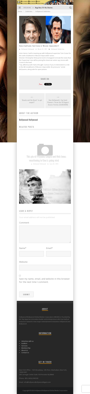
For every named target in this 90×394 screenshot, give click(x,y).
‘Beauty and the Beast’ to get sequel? (32, 101)
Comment (24, 222)
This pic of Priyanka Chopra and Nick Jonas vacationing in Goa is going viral (46, 158)
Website (23, 261)
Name (22, 248)
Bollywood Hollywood (27, 49)
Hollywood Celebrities (57, 49)
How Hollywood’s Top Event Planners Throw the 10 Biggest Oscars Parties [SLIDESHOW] (58, 102)
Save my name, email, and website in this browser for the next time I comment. (44, 280)
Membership (25, 348)
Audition (24, 343)
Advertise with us (27, 341)
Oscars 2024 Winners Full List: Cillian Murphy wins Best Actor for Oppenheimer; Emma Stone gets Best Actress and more (45, 193)
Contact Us (25, 352)
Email (49, 248)
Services (24, 346)
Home (20, 11)
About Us (24, 350)
